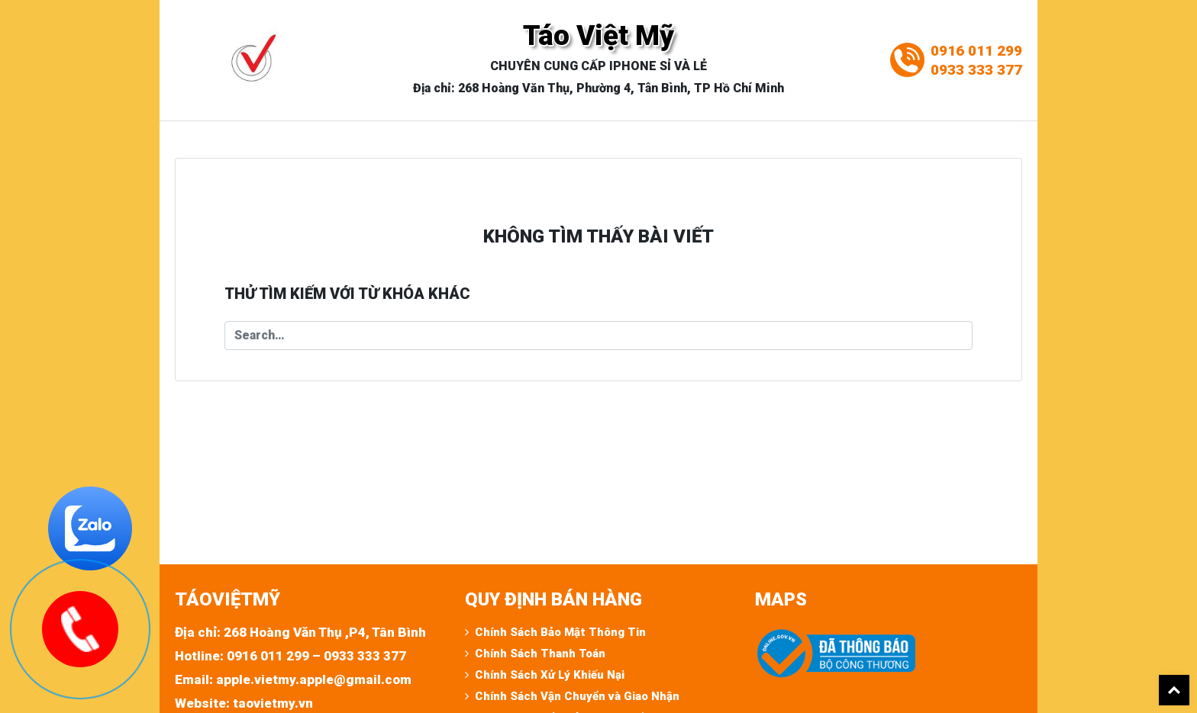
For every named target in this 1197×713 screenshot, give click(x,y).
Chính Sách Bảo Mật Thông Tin (560, 632)
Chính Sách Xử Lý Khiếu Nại (549, 675)
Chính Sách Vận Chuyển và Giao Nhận (577, 696)
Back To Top (1174, 690)
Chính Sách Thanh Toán (540, 653)
